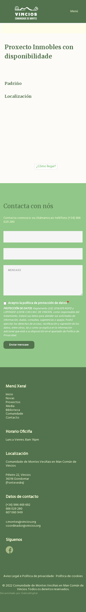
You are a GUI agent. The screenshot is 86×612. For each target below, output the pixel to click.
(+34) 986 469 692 (18, 505)
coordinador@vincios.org (23, 525)
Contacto (12, 417)
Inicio (9, 394)
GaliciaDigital (29, 593)
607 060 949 (14, 512)
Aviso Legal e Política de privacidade (28, 576)
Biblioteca (13, 410)
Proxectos (13, 402)
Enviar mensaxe (19, 345)
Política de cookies (69, 576)
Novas (10, 398)
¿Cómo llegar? (46, 166)
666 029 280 (14, 508)
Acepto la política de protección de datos (35, 303)
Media (10, 406)
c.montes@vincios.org (21, 522)
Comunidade (14, 413)
